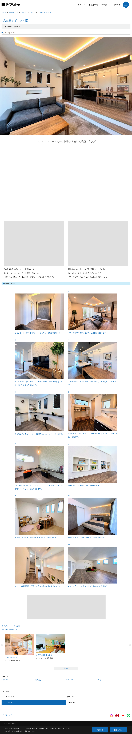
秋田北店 (38, 680)
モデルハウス (7, 702)
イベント (81, 4)
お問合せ (116, 4)
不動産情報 (93, 4)
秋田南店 (70, 680)
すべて (5, 680)
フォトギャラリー (9, 696)
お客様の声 (71, 702)
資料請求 (105, 4)
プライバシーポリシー (52, 728)
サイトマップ (7, 715)
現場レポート (72, 696)
